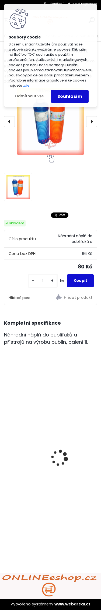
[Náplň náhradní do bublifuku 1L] (50, 121)
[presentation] (9, 121)
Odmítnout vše (29, 96)
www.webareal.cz (72, 604)
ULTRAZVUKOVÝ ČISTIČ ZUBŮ (37, 459)
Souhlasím (69, 96)
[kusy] (43, 280)
